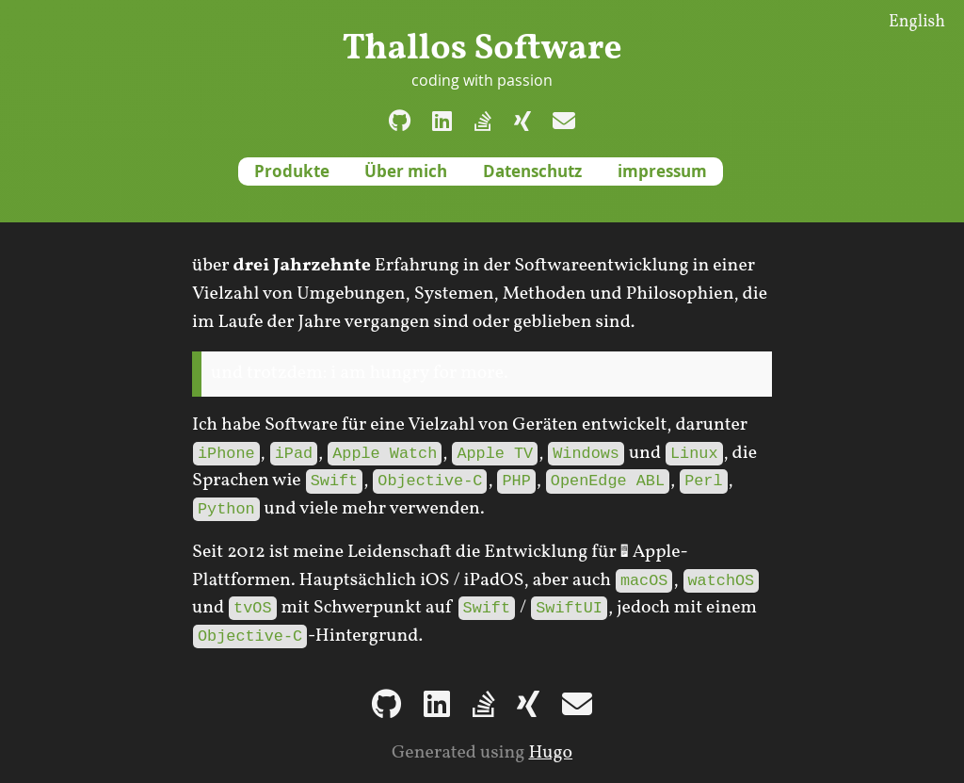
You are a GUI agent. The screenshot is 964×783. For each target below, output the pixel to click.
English (917, 22)
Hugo (550, 753)
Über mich (405, 171)
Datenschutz (532, 171)
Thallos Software (481, 48)
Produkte (291, 171)
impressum (662, 171)
